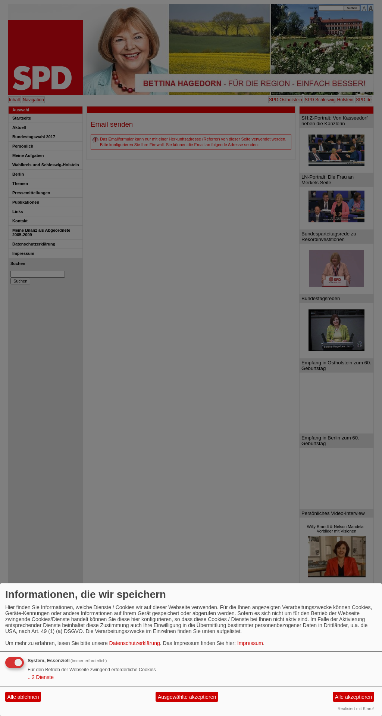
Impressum (250, 643)
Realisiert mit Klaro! (356, 708)
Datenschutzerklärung (134, 643)
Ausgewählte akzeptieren (187, 697)
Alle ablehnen (23, 697)
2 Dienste (41, 677)
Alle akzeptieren (353, 697)
